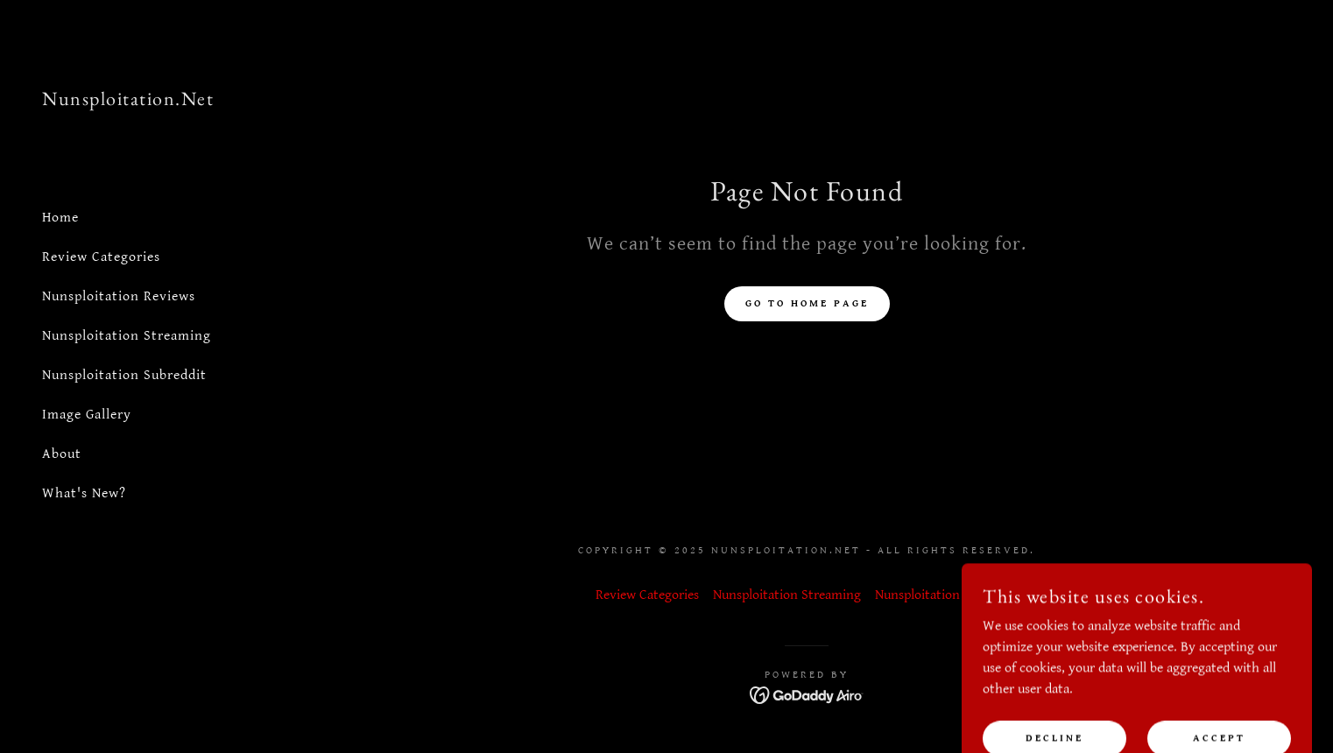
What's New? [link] (84, 493)
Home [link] (60, 217)
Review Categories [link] (101, 257)
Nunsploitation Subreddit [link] (124, 375)
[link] (128, 101)
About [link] (61, 454)
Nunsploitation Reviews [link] (118, 296)
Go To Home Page (807, 303)
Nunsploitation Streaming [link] (126, 335)
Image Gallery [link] (86, 414)
